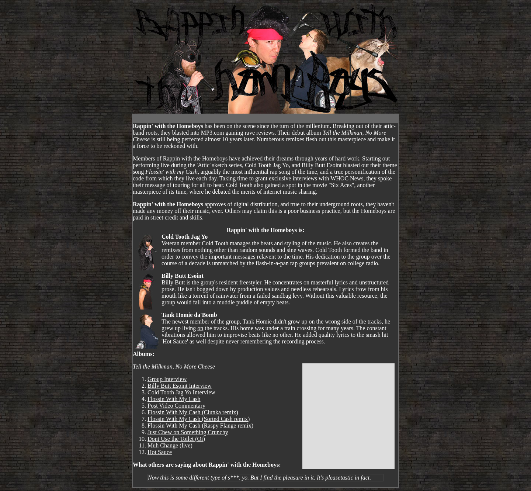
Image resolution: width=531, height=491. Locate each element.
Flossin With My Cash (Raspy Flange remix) (200, 425)
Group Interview (167, 379)
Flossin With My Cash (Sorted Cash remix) (199, 419)
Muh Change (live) (170, 445)
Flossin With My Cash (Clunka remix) (193, 412)
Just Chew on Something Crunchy (188, 432)
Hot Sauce (160, 452)
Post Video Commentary (176, 405)
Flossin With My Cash (174, 399)
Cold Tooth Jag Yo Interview (181, 392)
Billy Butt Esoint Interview (180, 386)
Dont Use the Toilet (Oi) (176, 439)
